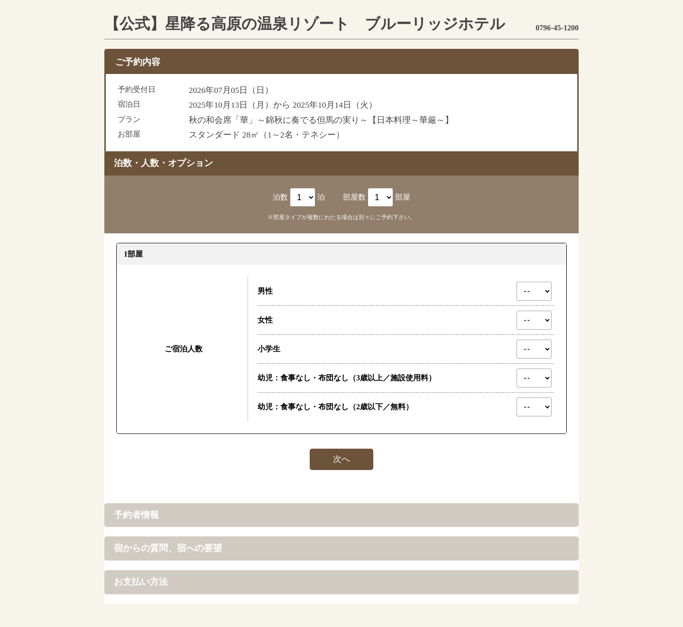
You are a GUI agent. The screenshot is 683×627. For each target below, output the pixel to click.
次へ (341, 459)
